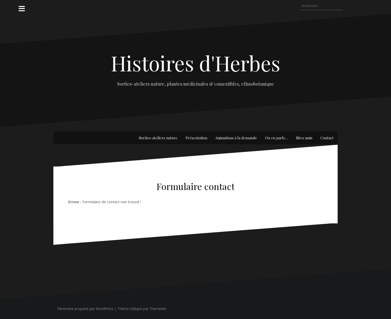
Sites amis (304, 137)
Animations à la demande (236, 137)
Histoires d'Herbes (195, 63)
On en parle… (276, 137)
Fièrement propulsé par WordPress (85, 308)
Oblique (136, 308)
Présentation (196, 137)
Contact (327, 137)
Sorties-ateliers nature (158, 137)
